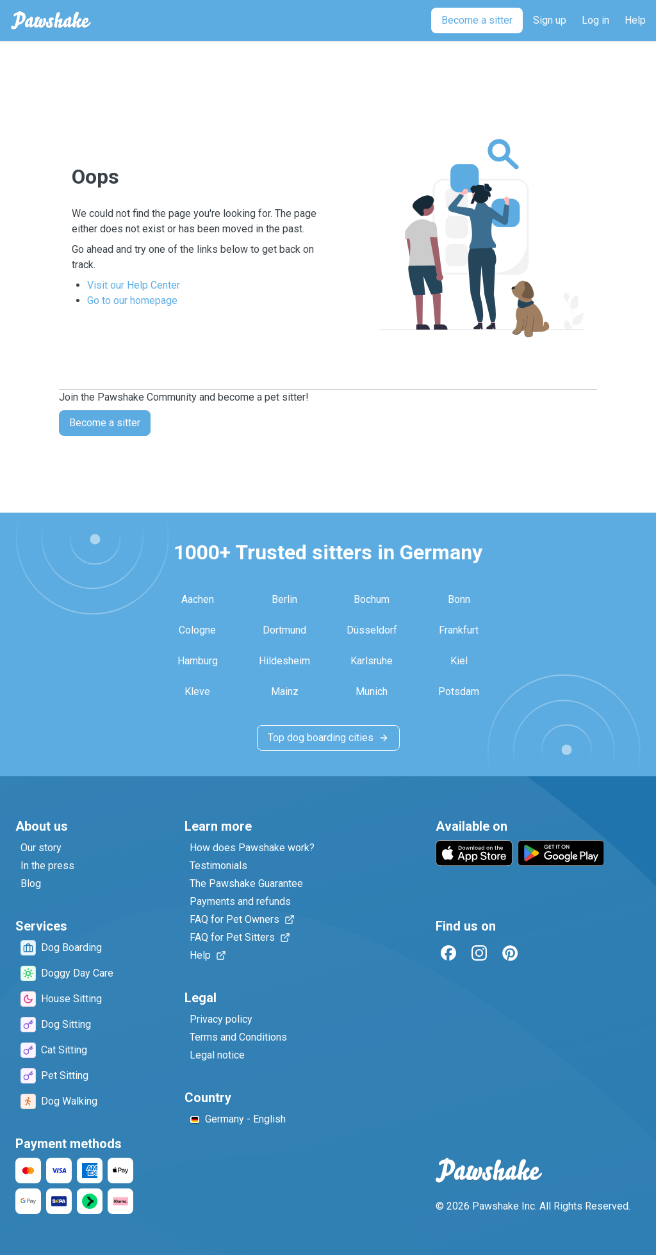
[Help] (635, 20)
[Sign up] (549, 20)
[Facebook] (448, 953)
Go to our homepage (132, 300)
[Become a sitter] (477, 20)
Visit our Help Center (133, 285)
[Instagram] (479, 953)
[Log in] (595, 20)
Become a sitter (104, 423)
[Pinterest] (510, 953)
